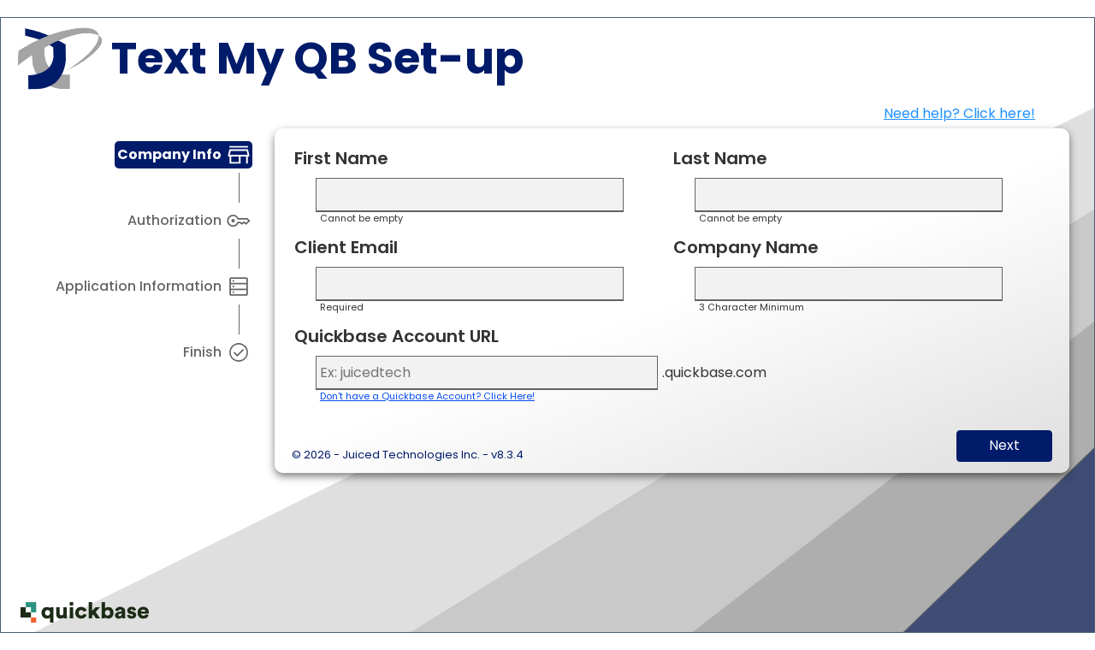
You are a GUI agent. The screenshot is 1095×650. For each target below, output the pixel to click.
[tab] (183, 154)
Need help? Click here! (959, 113)
